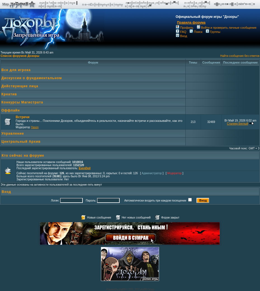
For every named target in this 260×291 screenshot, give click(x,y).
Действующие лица (19, 86)
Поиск (196, 31)
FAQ (181, 31)
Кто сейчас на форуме (23, 155)
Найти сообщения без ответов (239, 55)
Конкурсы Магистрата (22, 102)
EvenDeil (85, 168)
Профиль (184, 27)
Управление (12, 133)
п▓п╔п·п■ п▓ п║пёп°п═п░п (235, 4)
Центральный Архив (21, 142)
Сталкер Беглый (237, 123)
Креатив (9, 94)
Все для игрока (16, 70)
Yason (35, 127)
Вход (181, 36)
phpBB (122, 289)
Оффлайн (10, 110)
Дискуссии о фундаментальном (31, 78)
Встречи (22, 117)
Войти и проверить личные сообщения (226, 27)
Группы (213, 31)
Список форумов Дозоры (20, 55)
